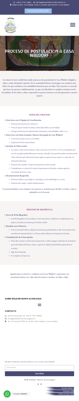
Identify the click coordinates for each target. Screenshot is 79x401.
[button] (72, 24)
